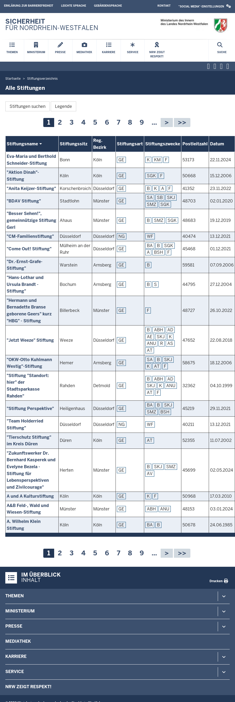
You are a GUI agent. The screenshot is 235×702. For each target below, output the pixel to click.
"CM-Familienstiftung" (30, 236)
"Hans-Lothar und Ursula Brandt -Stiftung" (25, 284)
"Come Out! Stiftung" (29, 249)
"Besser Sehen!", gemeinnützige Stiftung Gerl (31, 220)
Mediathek (18, 641)
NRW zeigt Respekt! (28, 687)
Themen (14, 596)
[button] (204, 6)
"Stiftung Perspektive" (30, 408)
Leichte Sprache (73, 5)
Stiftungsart (130, 144)
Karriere (16, 656)
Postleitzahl (195, 144)
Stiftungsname (22, 144)
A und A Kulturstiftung (30, 496)
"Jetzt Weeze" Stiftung (30, 340)
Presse (13, 626)
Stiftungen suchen (27, 106)
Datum (217, 144)
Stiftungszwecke (162, 144)
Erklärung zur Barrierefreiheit (28, 5)
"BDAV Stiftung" (24, 201)
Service (14, 671)
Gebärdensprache (108, 5)
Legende (63, 106)
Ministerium (20, 611)
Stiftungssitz (73, 144)
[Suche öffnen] (222, 51)
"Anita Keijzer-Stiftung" (31, 188)
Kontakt (163, 5)
